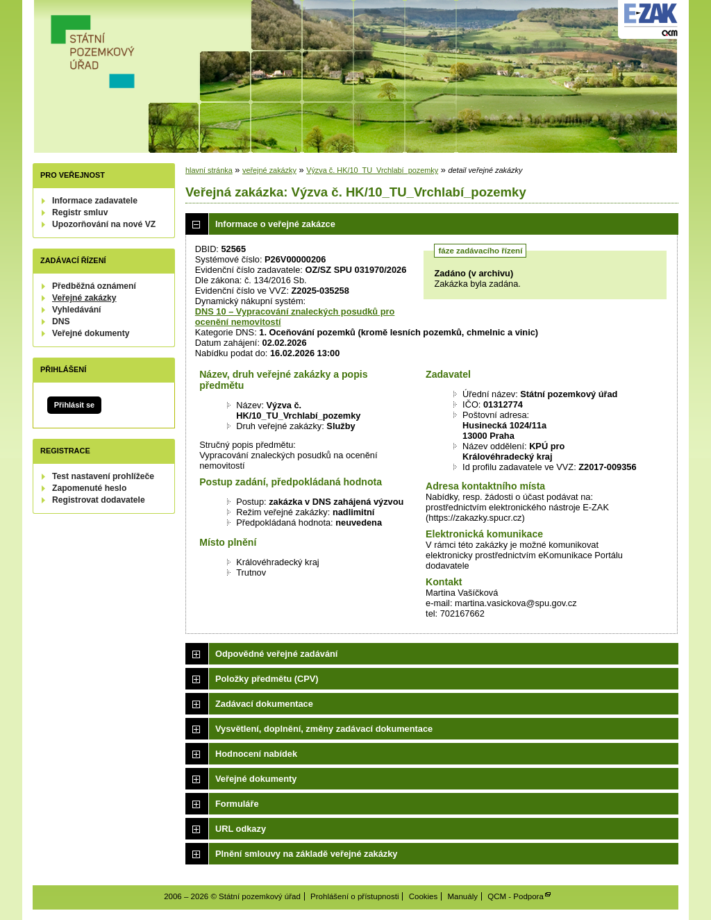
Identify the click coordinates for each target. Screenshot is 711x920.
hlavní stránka (209, 170)
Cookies (423, 896)
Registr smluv (80, 212)
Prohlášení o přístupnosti (354, 896)
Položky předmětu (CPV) (267, 679)
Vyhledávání (76, 310)
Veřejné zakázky (84, 298)
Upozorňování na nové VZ (104, 224)
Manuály (462, 896)
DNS (61, 321)
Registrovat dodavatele (98, 500)
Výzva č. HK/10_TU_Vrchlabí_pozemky (372, 170)
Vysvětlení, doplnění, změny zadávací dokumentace (324, 729)
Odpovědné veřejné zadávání (276, 654)
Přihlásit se (74, 405)
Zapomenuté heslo (89, 488)
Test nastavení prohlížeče (103, 476)
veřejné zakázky (269, 170)
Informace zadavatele (94, 201)
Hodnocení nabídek (256, 753)
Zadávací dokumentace (264, 704)
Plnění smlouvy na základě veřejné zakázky (306, 853)
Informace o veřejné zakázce (275, 224)
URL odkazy (240, 828)
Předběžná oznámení (94, 286)
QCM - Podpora (515, 896)
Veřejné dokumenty (90, 333)
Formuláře (237, 803)
